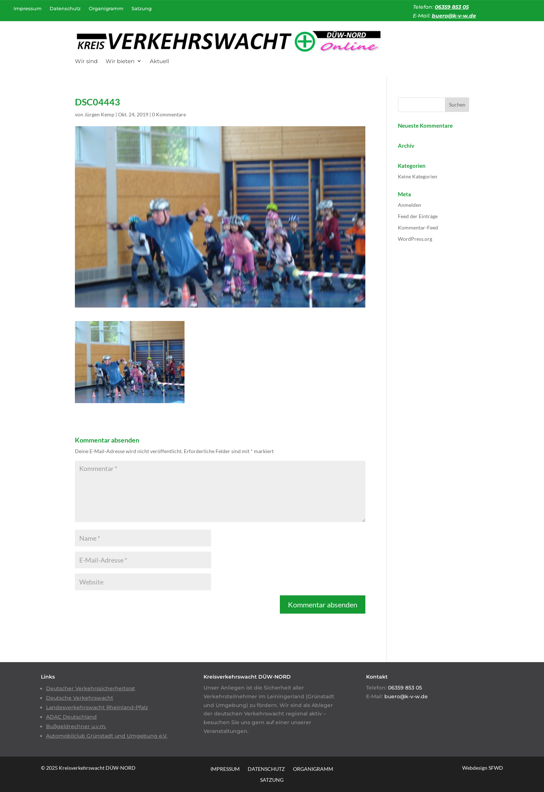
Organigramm (106, 8)
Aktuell (159, 61)
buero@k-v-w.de (454, 15)
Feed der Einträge (418, 216)
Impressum (28, 8)
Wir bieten (120, 61)
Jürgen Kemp (99, 114)
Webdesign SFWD (482, 768)
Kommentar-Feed (418, 227)
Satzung (142, 8)
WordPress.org (415, 239)
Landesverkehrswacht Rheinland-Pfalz (97, 707)
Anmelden (409, 205)
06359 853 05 (452, 7)
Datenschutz (65, 8)
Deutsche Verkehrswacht (79, 698)
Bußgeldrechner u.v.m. (76, 726)
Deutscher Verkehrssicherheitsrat (90, 688)
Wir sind (86, 61)
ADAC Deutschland (71, 717)
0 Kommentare (169, 114)
